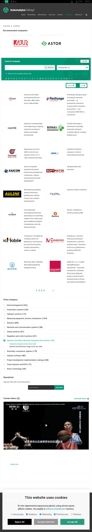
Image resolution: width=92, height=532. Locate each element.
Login (80, 1)
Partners (76, 514)
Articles (52, 15)
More (24, 99)
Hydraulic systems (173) (16, 314)
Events (60, 15)
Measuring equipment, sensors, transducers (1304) (27, 318)
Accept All (72, 522)
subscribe (59, 387)
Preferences (61, 514)
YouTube (18, 398)
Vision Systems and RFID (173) (19, 364)
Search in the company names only (18, 73)
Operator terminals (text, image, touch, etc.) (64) (25, 346)
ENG (6, 1)
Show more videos (80, 398)
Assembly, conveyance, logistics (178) (22, 351)
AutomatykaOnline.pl (18, 10)
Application (42, 15)
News (23, 15)
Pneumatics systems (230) (17, 310)
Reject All (19, 522)
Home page (17, 14)
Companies (69, 15)
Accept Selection (46, 522)
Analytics (31, 514)
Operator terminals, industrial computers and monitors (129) (30, 340)
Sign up (87, 1)
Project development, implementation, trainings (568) (28, 360)
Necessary (17, 514)
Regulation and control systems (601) (22, 336)
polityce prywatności (56, 509)
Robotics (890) (13, 323)
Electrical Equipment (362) (17, 305)
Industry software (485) (16, 356)
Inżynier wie (14, 464)
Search (86, 14)
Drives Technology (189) (16, 369)
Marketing (46, 514)
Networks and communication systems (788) (25, 327)
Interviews (31, 15)
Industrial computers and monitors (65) (22, 344)
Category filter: (64, 67)
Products (78, 15)
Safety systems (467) (15, 332)
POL (3, 1)
